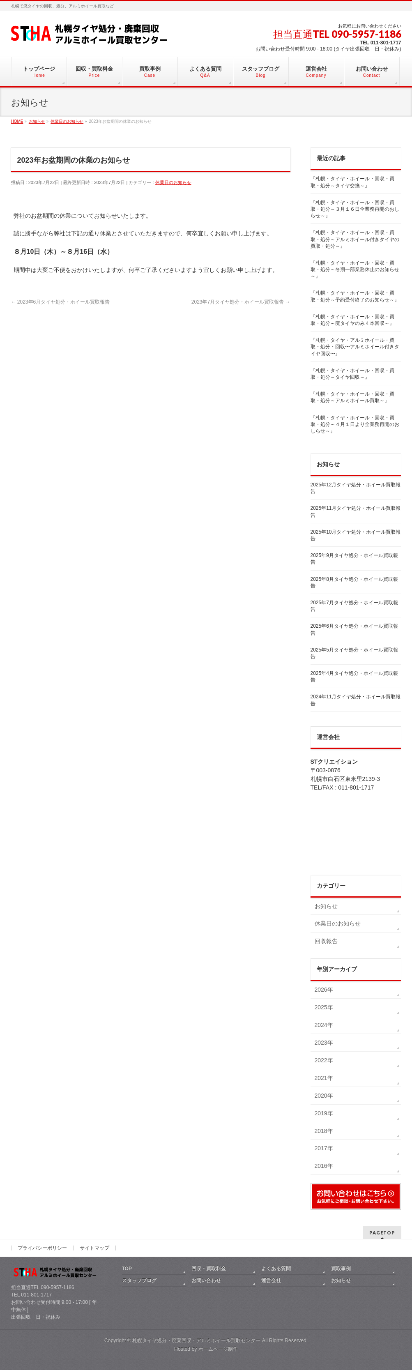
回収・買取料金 (208, 1268)
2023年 (324, 1042)
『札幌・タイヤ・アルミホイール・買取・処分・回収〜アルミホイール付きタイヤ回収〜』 (355, 346)
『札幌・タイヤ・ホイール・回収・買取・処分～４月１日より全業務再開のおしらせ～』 (355, 424)
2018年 (324, 1131)
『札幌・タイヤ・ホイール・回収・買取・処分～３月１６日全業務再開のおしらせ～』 (355, 209)
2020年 (324, 1095)
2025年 (324, 1007)
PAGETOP (382, 1232)
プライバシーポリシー (42, 1248)
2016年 (324, 1166)
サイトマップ (94, 1248)
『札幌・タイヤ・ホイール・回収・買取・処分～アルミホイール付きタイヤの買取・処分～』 (355, 239)
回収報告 (326, 941)
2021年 (324, 1078)
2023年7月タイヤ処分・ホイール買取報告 (240, 302)
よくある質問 (276, 1268)
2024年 (324, 1025)
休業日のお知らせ (173, 182)
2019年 (324, 1113)
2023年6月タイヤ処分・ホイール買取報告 (60, 302)
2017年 (324, 1148)
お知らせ (326, 906)
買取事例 (341, 1268)
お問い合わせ (206, 1280)
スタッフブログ (139, 1280)
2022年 (324, 1060)
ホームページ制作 (218, 1349)
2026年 (324, 989)
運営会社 (271, 1280)
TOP (127, 1268)
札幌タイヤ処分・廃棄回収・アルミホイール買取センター (196, 1340)
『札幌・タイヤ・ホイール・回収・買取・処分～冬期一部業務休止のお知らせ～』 (355, 269)
